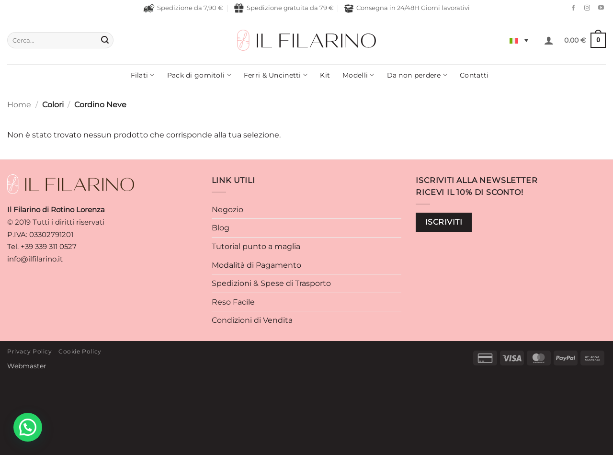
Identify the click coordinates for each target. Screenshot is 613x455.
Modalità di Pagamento (256, 265)
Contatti (474, 75)
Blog (220, 227)
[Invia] (105, 40)
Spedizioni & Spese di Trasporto (271, 283)
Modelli (358, 75)
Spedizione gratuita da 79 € (283, 8)
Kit (325, 75)
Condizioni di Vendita (252, 320)
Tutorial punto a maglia (256, 246)
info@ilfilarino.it (35, 258)
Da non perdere (417, 75)
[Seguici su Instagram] (584, 8)
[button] (549, 40)
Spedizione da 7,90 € (183, 8)
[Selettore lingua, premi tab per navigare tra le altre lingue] (519, 40)
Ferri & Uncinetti (275, 75)
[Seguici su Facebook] (571, 8)
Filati (143, 75)
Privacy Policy (29, 351)
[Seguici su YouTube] (598, 8)
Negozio (227, 209)
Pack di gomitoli (199, 75)
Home (19, 104)
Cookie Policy (80, 351)
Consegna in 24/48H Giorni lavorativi (407, 8)
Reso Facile (233, 302)
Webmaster (26, 366)
